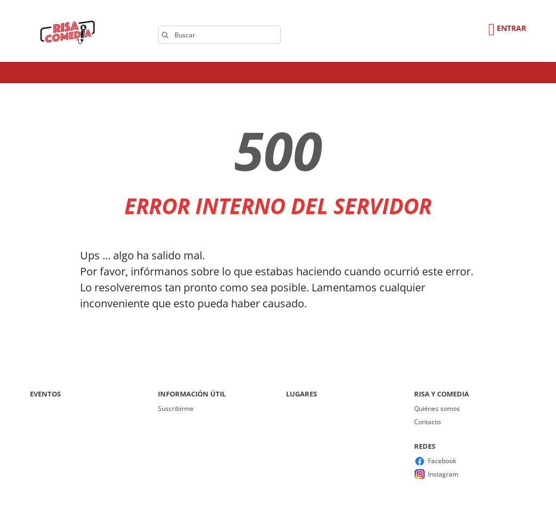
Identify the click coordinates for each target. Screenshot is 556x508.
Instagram (443, 474)
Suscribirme (176, 408)
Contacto (427, 421)
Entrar (511, 28)
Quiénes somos (437, 408)
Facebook (442, 460)
